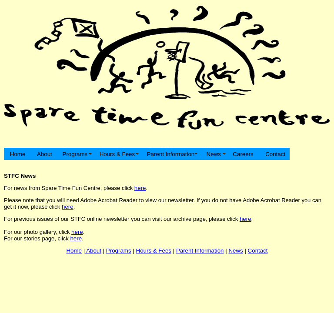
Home (17, 154)
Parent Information (170, 154)
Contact (274, 154)
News (214, 154)
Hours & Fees (117, 154)
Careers (243, 154)
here (140, 188)
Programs (75, 154)
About (44, 154)
